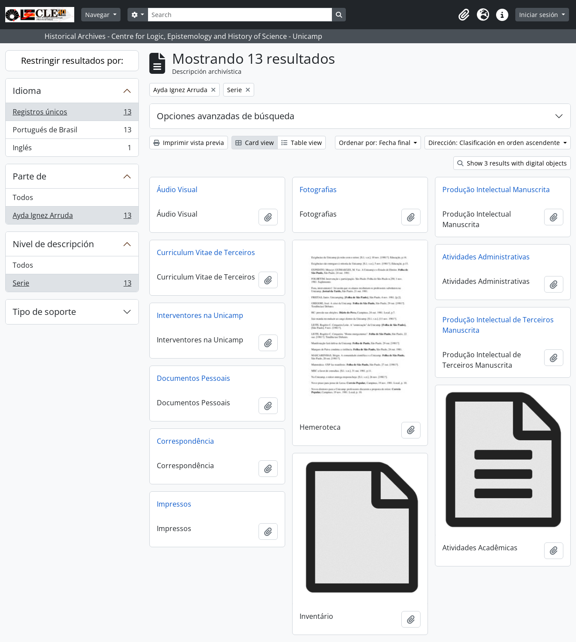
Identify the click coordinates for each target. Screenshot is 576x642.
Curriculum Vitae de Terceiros (206, 252)
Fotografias (318, 189)
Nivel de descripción (53, 244)
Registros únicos (71, 114)
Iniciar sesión (539, 14)
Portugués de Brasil (71, 131)
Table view (301, 142)
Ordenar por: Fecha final (375, 142)
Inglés (71, 149)
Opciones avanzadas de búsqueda (225, 116)
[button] (463, 14)
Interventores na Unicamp (200, 315)
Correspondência (185, 441)
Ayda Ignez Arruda (71, 217)
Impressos (174, 504)
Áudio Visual (177, 189)
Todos (23, 197)
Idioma (27, 91)
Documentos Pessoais (193, 378)
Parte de (29, 176)
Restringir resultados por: (72, 60)
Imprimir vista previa (188, 142)
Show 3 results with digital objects (512, 163)
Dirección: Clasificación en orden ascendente (495, 142)
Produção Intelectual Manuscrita (496, 189)
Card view (254, 142)
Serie (71, 285)
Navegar (98, 14)
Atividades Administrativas (486, 257)
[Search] (240, 14)
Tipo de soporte (44, 312)
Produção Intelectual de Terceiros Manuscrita (498, 325)
